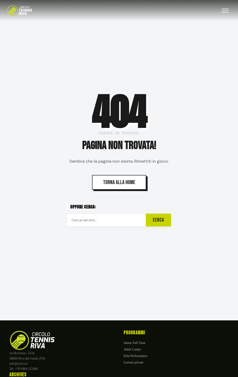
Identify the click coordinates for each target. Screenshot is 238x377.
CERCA (158, 220)
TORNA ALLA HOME (119, 182)
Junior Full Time (134, 343)
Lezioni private (133, 362)
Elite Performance (135, 356)
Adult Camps (132, 349)
